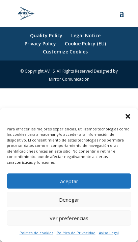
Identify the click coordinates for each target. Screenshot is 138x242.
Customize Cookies (65, 51)
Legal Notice (86, 35)
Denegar (69, 199)
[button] (128, 116)
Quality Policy (46, 35)
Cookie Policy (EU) (85, 43)
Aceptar (69, 181)
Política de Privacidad (76, 232)
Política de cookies (36, 232)
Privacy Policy (40, 43)
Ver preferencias (69, 218)
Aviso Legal (109, 232)
